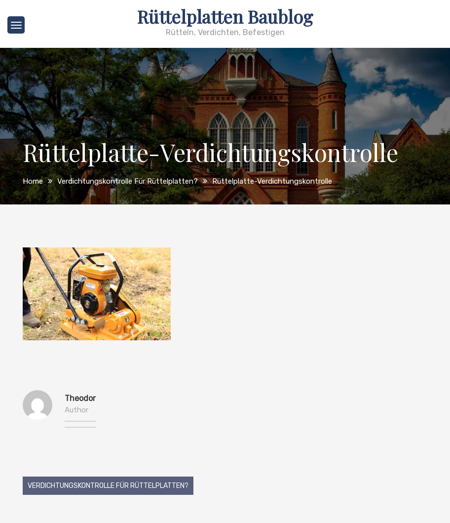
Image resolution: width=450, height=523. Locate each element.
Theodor (80, 398)
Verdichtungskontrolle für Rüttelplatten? (108, 486)
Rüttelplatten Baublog (225, 16)
